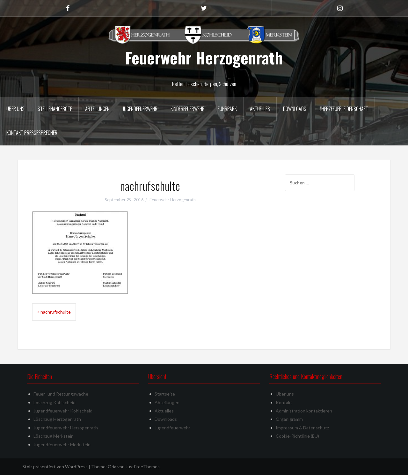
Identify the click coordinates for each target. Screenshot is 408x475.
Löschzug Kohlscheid (54, 402)
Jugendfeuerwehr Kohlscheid (62, 410)
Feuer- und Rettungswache (60, 394)
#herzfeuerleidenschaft (343, 109)
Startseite (165, 394)
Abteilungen (97, 109)
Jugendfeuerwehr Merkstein (62, 444)
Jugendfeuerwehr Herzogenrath (65, 427)
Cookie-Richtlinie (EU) (297, 436)
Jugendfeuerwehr (140, 109)
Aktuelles (260, 109)
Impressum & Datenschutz (302, 427)
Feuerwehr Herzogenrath (204, 57)
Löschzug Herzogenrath (57, 419)
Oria (112, 466)
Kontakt (284, 402)
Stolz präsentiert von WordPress (55, 466)
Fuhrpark (227, 109)
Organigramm (289, 419)
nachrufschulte (55, 312)
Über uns (15, 109)
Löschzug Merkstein (53, 436)
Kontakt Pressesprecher (31, 133)
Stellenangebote (55, 109)
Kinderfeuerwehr (188, 109)
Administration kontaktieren (304, 410)
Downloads (294, 109)
